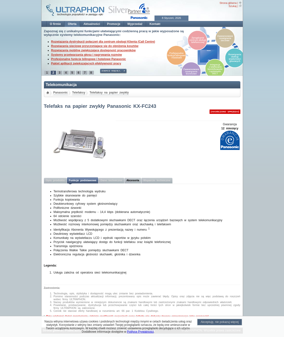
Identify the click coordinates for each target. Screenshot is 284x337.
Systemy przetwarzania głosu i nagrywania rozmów (86, 54)
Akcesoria (132, 180)
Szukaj (232, 6)
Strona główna (227, 2)
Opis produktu (55, 180)
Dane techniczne (111, 180)
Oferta (72, 24)
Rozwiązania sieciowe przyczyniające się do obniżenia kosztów (94, 46)
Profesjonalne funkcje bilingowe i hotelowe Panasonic (88, 59)
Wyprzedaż (134, 24)
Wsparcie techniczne (156, 180)
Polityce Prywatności (140, 331)
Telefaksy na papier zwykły (109, 92)
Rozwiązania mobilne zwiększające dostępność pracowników (93, 50)
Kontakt (154, 24)
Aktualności (91, 24)
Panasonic (60, 92)
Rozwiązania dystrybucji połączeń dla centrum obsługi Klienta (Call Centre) (103, 41)
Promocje (113, 24)
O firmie (55, 24)
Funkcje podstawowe (83, 180)
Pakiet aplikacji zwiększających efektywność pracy (86, 63)
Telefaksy (78, 92)
